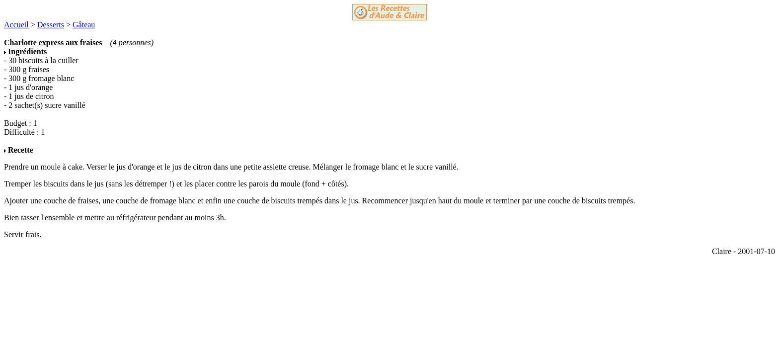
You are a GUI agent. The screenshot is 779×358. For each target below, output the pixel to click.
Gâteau (84, 24)
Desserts (50, 24)
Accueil (16, 24)
